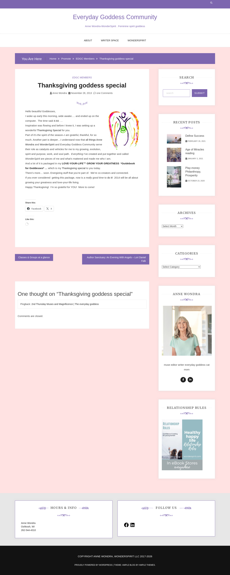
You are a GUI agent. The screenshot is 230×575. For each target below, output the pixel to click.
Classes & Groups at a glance (34, 257)
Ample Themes (147, 565)
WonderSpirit (47, 144)
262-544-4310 (28, 530)
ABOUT (88, 40)
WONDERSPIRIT (137, 40)
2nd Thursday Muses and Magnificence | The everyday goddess (65, 304)
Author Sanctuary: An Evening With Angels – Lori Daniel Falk (116, 259)
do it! (110, 177)
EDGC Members (82, 77)
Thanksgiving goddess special (82, 85)
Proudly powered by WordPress (93, 565)
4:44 (56, 120)
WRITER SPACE (110, 40)
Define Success (194, 135)
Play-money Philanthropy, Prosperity (193, 172)
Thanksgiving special (73, 168)
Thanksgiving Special (49, 130)
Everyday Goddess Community (115, 17)
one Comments (103, 93)
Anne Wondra (59, 93)
